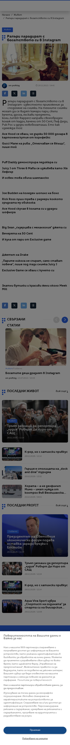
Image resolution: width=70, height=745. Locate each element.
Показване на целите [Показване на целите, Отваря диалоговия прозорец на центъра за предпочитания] (35, 739)
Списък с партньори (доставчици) (24, 720)
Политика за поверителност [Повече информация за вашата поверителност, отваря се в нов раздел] (34, 680)
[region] (35, 688)
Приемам (35, 730)
